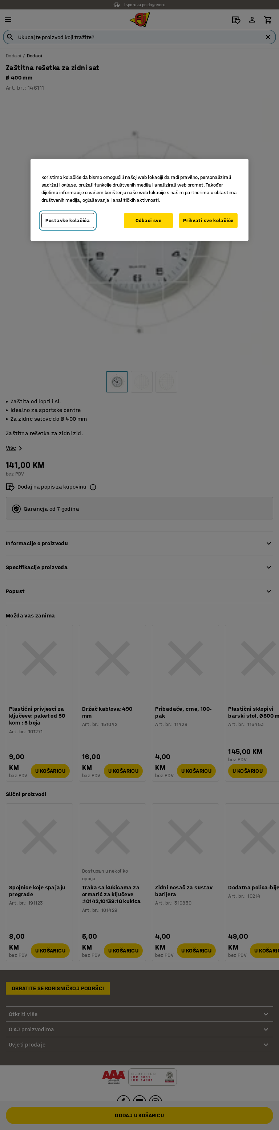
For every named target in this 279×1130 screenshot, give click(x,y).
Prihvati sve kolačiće (208, 220)
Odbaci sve (149, 220)
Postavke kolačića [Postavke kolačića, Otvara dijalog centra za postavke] (67, 220)
